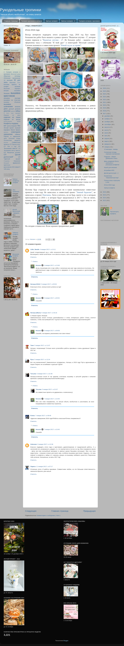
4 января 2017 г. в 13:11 (48, 249)
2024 (104, 94)
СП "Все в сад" (10, 146)
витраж (6, 90)
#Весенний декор (15, 74)
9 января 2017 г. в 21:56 (45, 444)
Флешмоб (6, 163)
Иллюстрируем (8, 121)
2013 (104, 200)
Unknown (33, 444)
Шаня (17, 167)
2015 (104, 195)
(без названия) (16, 190)
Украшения (17, 161)
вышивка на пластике (12, 100)
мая (105, 135)
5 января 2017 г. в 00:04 (49, 284)
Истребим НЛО (109, 170)
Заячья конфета (109, 188)
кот (5, 126)
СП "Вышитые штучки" (12, 152)
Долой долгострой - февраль (16, 211)
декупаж (7, 111)
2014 (104, 197)
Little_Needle (34, 249)
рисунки (6, 142)
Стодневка (6, 161)
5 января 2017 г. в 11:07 (42, 345)
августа (107, 127)
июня (106, 133)
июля (106, 130)
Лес (18, 126)
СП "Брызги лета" (15, 144)
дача (6, 109)
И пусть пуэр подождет (12, 113)
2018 (104, 111)
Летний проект (9, 128)
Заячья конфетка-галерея (16, 180)
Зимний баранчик (84, 192)
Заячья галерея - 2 (68, 21)
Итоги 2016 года (109, 185)
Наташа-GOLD (35, 284)
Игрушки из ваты (12, 115)
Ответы (35, 261)
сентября (107, 124)
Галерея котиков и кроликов (89, 21)
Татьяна (33, 374)
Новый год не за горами (70, 45)
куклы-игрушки (12, 126)
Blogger (65, 640)
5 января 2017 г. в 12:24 (42, 359)
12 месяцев (8, 80)
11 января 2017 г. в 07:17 (44, 466)
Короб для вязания (110, 167)
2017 (104, 113)
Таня (32, 345)
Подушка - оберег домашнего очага (110, 157)
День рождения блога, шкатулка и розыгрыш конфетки (111, 162)
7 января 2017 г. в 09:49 (43, 415)
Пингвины (46, 195)
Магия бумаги (15, 130)
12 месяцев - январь (111, 149)
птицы (18, 138)
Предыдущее (89, 511)
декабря (107, 116)
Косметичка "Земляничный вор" (111, 176)
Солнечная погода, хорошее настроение (112, 153)
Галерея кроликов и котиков (31, 21)
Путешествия (8, 140)
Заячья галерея (52, 21)
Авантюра (12, 82)
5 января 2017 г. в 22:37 (50, 389)
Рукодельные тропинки (20, 10)
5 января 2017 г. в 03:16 (49, 313)
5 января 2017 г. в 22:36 (44, 374)
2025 (104, 91)
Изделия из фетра (12, 119)
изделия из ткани (12, 117)
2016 (104, 192)
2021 (104, 102)
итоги (18, 121)
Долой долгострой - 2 (111, 173)
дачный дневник (14, 109)
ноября (107, 119)
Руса (32, 359)
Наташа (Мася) (35, 313)
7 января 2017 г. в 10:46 (52, 399)
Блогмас (6, 84)
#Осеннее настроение (12, 78)
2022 (104, 99)
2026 (104, 88)
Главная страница (11, 21)
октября (107, 121)
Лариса (33, 466)
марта (106, 141)
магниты (6, 132)
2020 (104, 105)
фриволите (16, 163)
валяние (17, 86)
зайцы (17, 111)
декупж (13, 111)
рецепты (17, 140)
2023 (104, 96)
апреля (107, 138)
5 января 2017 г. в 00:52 (52, 298)
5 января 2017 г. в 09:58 (52, 330)
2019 (104, 108)
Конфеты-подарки (11, 123)
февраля (107, 144)
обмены (17, 134)
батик (18, 82)
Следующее (30, 511)
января (107, 147)
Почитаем (12, 138)
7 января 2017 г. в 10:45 (52, 429)
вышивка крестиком (12, 94)
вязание (17, 106)
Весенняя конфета (16, 255)
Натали (38, 265)
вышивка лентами (12, 98)
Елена (32, 415)
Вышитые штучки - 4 (52, 40)
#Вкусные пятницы (12, 76)
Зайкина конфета (15, 233)
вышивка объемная (12, 102)
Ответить (33, 257)
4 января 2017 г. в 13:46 (52, 265)
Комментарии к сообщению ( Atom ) (48, 515)
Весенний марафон (12, 88)
